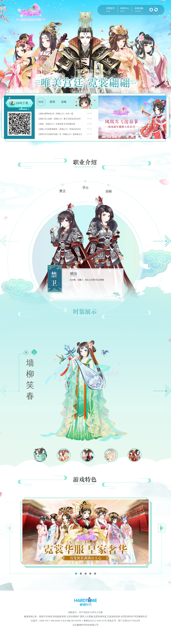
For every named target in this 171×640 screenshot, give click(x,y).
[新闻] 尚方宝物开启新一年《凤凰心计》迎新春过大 (60, 134)
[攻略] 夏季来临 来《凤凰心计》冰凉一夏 (56, 114)
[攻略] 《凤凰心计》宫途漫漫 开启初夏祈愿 (57, 124)
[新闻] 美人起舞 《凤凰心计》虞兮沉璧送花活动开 (60, 119)
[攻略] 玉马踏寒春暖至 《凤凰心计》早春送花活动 (60, 129)
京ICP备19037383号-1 (72, 621)
